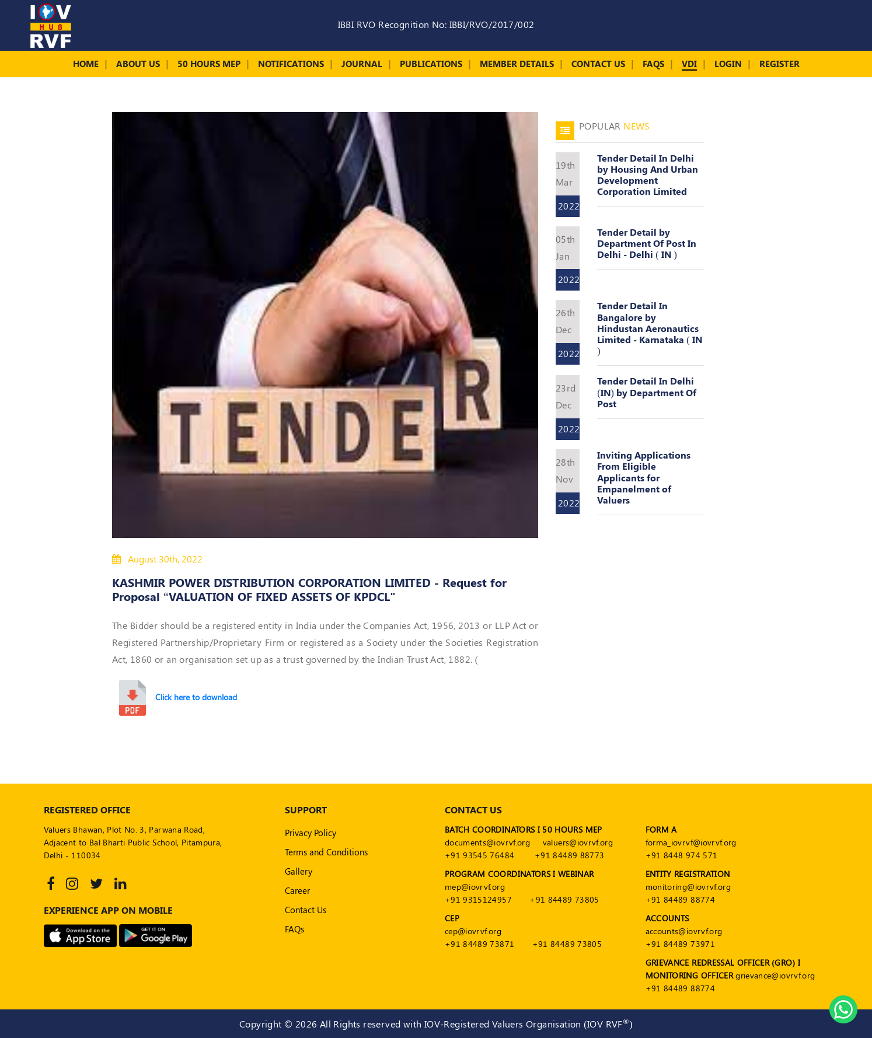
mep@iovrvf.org (475, 886)
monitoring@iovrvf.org (688, 886)
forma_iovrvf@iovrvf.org (691, 842)
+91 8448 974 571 (682, 855)
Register (779, 63)
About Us (138, 63)
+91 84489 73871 (479, 943)
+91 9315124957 (478, 899)
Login (728, 63)
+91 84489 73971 (680, 943)
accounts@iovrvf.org (684, 930)
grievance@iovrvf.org (775, 975)
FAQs (653, 63)
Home (86, 63)
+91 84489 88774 (680, 899)
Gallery (298, 871)
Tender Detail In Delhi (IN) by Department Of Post (646, 392)
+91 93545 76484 (479, 855)
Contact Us (598, 63)
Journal (361, 63)
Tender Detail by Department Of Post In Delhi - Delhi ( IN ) (646, 243)
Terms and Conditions (326, 852)
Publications (431, 63)
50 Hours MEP (208, 63)
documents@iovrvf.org (487, 842)
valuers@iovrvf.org (578, 842)
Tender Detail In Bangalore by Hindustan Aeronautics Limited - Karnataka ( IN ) (649, 328)
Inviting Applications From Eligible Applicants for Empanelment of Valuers (643, 477)
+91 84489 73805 (564, 899)
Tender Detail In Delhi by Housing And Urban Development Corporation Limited (647, 175)
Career (297, 890)
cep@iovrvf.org (473, 930)
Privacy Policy (310, 832)
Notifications (291, 63)
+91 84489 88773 (569, 855)
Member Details (517, 63)
